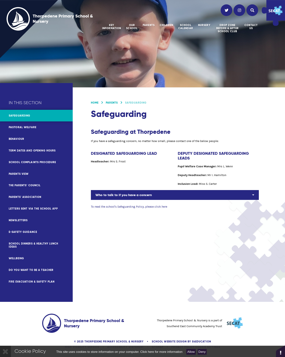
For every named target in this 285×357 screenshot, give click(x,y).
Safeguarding (135, 102)
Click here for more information (161, 352)
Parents (112, 102)
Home (95, 102)
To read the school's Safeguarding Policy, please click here (129, 206)
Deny (202, 352)
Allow (191, 352)
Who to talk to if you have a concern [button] (123, 195)
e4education (201, 341)
